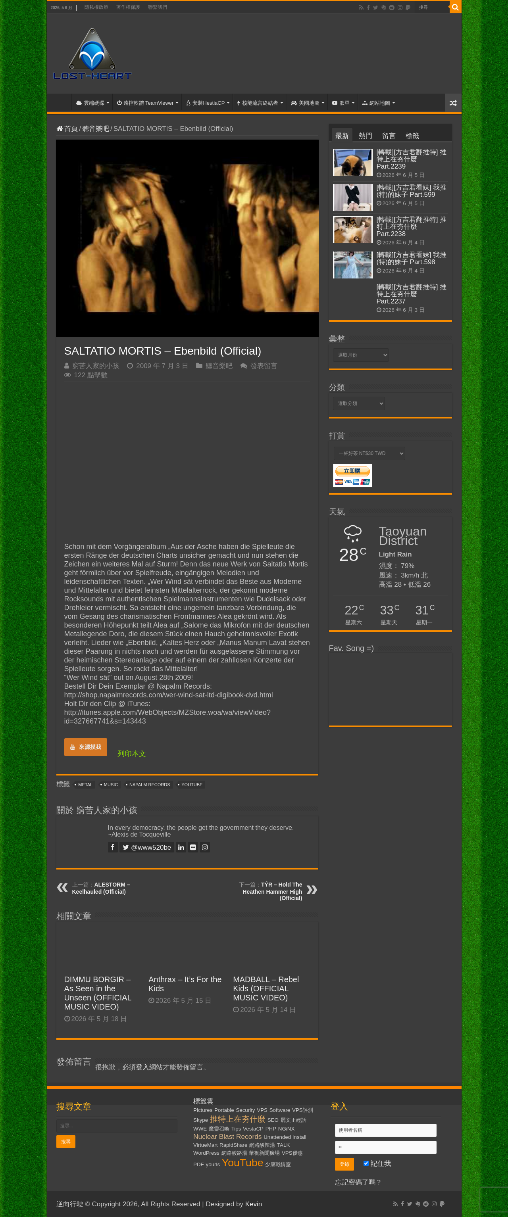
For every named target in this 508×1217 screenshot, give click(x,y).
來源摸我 (85, 747)
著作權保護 (128, 7)
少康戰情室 (278, 1164)
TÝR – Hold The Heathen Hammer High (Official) (272, 891)
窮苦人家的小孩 (95, 366)
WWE (200, 1129)
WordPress (206, 1153)
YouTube (191, 784)
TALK (283, 1145)
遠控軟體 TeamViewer (145, 103)
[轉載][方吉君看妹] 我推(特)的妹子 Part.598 (412, 258)
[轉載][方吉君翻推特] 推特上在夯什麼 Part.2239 (412, 159)
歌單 (341, 103)
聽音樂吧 (95, 128)
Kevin (253, 1204)
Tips (236, 1129)
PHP (271, 1129)
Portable (224, 1110)
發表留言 (263, 366)
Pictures (202, 1110)
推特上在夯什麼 (238, 1119)
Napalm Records (149, 784)
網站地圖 (376, 103)
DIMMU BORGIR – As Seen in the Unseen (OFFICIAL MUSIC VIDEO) (97, 993)
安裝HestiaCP (205, 103)
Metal (85, 784)
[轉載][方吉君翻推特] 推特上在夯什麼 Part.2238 (412, 227)
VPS (262, 1110)
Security (245, 1110)
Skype (200, 1120)
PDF (198, 1164)
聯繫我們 (157, 7)
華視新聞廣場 (264, 1153)
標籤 (412, 136)
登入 (142, 1067)
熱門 (365, 136)
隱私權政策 (96, 7)
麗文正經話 (293, 1120)
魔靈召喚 (219, 1129)
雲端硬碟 (90, 103)
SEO (273, 1120)
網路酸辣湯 (262, 1145)
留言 (389, 136)
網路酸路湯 (234, 1153)
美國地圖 (305, 103)
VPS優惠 (292, 1153)
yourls (213, 1164)
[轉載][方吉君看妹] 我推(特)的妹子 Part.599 (412, 191)
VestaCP (253, 1129)
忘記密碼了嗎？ (358, 1182)
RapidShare (233, 1145)
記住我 (377, 1163)
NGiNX (286, 1129)
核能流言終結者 (257, 103)
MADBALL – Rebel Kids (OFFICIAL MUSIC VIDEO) (266, 988)
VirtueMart (205, 1145)
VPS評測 (302, 1110)
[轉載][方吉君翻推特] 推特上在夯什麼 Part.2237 (412, 294)
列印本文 (131, 754)
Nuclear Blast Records (227, 1136)
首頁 (61, 102)
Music (111, 784)
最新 (342, 136)
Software (280, 1110)
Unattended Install (285, 1137)
